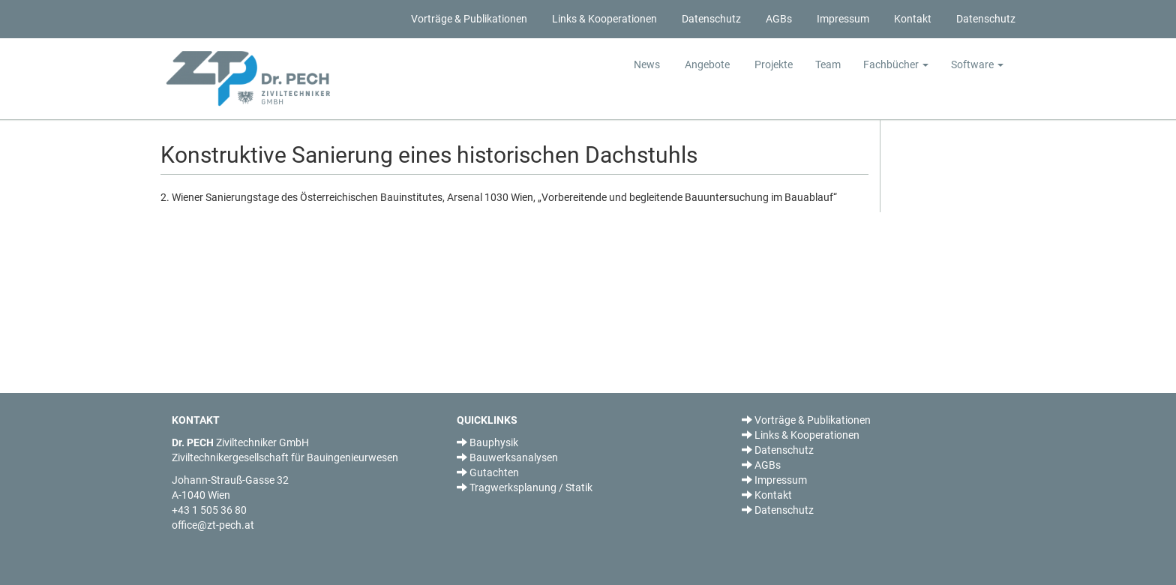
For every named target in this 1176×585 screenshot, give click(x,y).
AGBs (778, 19)
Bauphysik (487, 442)
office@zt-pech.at (213, 525)
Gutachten (488, 472)
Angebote (706, 64)
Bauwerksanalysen (507, 458)
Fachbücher (895, 64)
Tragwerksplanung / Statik (524, 488)
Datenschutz (710, 19)
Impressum (841, 19)
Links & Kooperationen (603, 19)
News (647, 64)
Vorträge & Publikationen (468, 19)
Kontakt (912, 19)
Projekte (772, 64)
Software (977, 64)
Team (828, 64)
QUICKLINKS (487, 420)
